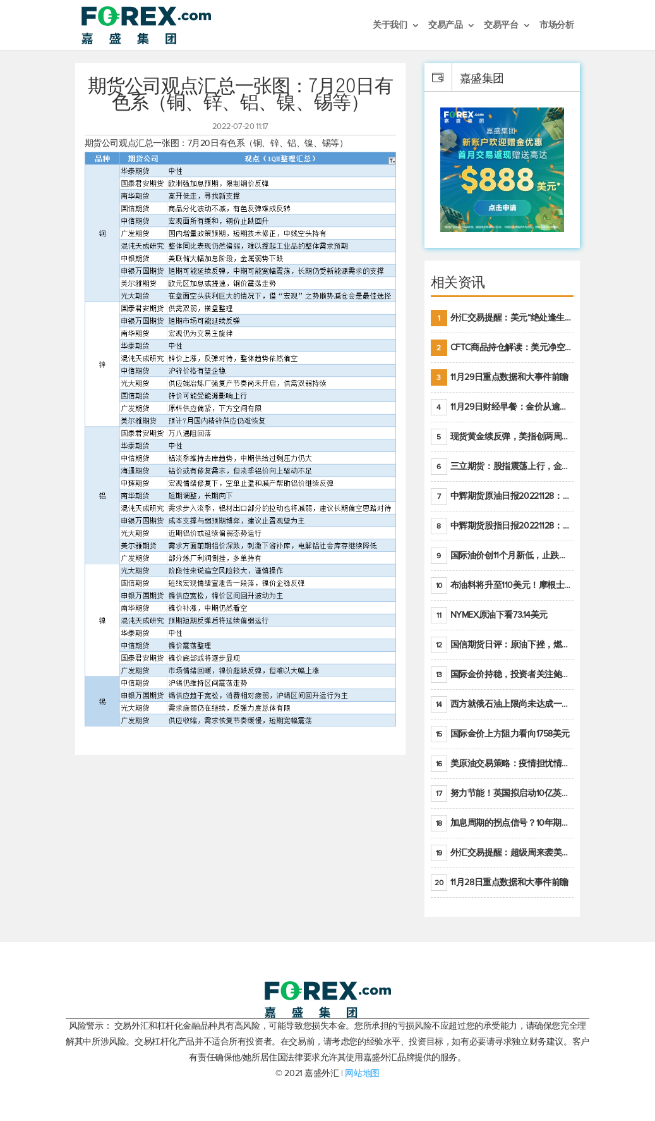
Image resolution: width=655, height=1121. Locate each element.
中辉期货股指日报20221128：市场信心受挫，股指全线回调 (502, 526)
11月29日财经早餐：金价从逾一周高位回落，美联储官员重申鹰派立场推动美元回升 (502, 407)
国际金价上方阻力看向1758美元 (500, 734)
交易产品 (445, 25)
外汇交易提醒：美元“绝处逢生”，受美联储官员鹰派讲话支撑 (502, 318)
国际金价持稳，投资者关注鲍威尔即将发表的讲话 (502, 674)
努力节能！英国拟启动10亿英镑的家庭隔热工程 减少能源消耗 (502, 793)
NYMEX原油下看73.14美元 (489, 615)
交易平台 (501, 25)
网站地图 (362, 1073)
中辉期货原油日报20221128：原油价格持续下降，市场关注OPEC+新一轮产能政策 (502, 496)
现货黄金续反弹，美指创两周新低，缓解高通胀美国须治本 (502, 437)
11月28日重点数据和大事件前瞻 (499, 882)
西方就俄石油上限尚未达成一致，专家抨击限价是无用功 (502, 704)
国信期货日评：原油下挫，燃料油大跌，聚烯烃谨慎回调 (502, 645)
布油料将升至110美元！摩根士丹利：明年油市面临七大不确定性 (502, 585)
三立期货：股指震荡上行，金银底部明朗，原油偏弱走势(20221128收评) (502, 466)
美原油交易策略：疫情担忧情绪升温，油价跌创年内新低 (502, 764)
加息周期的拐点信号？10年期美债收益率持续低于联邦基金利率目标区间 (502, 823)
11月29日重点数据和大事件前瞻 (499, 377)
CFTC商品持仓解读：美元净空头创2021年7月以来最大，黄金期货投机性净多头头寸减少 (502, 348)
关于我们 (390, 25)
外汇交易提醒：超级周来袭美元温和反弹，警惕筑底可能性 (502, 853)
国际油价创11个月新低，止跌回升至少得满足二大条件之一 (502, 556)
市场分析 (556, 25)
